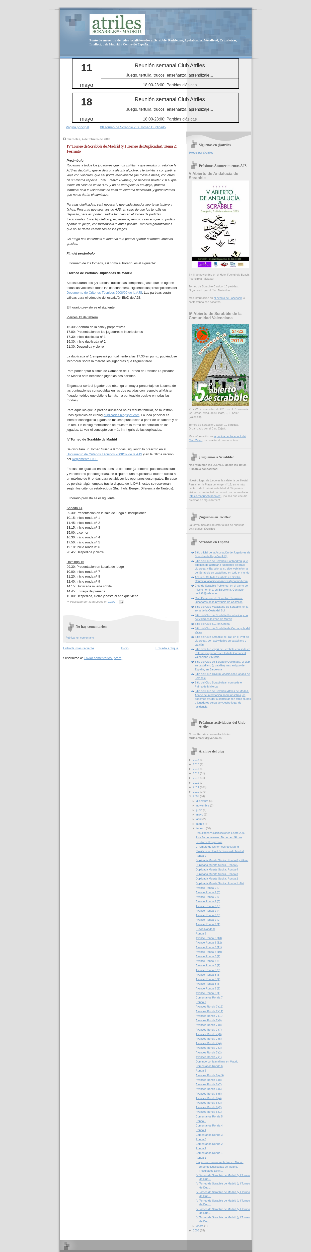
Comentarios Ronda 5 (209, 1116)
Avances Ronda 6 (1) (209, 1111)
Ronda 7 (201, 1002)
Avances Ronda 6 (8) (209, 1079)
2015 (196, 768)
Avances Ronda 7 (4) (209, 1043)
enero (200, 1225)
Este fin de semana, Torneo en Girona (219, 837)
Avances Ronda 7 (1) (209, 1056)
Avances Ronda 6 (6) (209, 1088)
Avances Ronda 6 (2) (209, 1107)
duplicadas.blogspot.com (121, 415)
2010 (196, 791)
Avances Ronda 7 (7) (209, 1029)
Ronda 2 (201, 1148)
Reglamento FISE (85, 459)
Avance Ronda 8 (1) (208, 992)
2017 (196, 759)
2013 (196, 777)
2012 (196, 782)
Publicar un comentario (80, 637)
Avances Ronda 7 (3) (209, 1047)
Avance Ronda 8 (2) (208, 988)
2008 (196, 1230)
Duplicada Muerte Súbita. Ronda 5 (217, 864)
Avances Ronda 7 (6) (209, 1034)
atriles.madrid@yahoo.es (205, 495)
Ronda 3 (201, 1139)
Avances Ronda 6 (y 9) (210, 1075)
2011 (196, 787)
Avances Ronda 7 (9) (209, 1020)
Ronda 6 (201, 1070)
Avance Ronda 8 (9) (208, 956)
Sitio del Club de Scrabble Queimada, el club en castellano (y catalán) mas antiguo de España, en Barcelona (222, 665)
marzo (200, 823)
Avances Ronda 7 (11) (209, 1011)
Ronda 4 (201, 1130)
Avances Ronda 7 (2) (209, 1052)
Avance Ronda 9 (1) (208, 924)
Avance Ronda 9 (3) (208, 915)
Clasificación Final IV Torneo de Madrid (220, 851)
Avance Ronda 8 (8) (208, 960)
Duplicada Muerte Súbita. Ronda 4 (217, 869)
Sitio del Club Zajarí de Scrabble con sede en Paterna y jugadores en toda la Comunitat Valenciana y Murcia (223, 653)
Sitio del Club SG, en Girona (212, 623)
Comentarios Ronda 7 (209, 997)
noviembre (203, 805)
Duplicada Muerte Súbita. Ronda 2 (217, 878)
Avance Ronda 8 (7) (208, 965)
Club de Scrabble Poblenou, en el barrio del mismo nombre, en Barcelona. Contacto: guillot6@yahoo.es (222, 589)
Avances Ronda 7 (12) (209, 1006)
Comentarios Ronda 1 (209, 1152)
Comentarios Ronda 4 (209, 1125)
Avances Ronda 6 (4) (209, 1098)
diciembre (202, 800)
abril (199, 819)
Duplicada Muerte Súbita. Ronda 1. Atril (220, 883)
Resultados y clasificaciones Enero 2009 (220, 832)
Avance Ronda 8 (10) (209, 951)
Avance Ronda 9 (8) (208, 892)
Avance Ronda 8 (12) (209, 942)
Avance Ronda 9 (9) (208, 887)
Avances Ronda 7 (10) (209, 1015)
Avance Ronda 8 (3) (208, 983)
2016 (196, 764)
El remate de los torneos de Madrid (217, 846)
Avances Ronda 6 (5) (209, 1093)
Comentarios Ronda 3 (209, 1134)
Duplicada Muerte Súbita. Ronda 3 (217, 873)
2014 (196, 773)
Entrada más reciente (78, 648)
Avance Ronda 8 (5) (208, 974)
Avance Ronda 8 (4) (208, 979)
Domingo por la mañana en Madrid (217, 1061)
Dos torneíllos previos (209, 842)
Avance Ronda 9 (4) (208, 910)
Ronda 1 (201, 1157)
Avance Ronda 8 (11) (209, 947)
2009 (196, 796)
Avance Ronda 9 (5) (208, 906)
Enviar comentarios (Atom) (103, 658)
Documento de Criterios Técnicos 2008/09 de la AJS (104, 292)
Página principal (77, 127)
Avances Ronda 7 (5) (209, 1038)
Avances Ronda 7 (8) (209, 1024)
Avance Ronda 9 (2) (208, 919)
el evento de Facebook (228, 297)
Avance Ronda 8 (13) (209, 938)
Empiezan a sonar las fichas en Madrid (219, 1162)
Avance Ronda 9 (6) (208, 901)
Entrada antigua (167, 648)
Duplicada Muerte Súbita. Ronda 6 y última (222, 860)
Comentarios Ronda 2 (209, 1143)
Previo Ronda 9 (205, 928)
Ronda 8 (201, 933)
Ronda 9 (201, 855)
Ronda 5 (201, 1120)
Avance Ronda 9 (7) (208, 896)
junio (199, 809)
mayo (200, 814)
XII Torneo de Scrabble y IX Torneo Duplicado (133, 127)
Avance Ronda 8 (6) (208, 970)
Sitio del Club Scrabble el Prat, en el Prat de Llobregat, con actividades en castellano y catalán (222, 640)
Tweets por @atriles (201, 152)
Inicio (124, 648)
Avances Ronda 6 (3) (209, 1102)
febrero (201, 828)
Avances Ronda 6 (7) (209, 1084)
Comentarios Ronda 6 (209, 1066)
